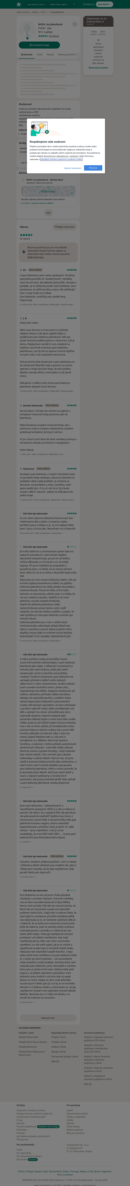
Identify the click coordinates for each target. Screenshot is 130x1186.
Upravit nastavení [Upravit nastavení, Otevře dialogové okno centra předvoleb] (72, 168)
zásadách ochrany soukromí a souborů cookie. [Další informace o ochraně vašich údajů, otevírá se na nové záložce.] (61, 159)
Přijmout (93, 168)
